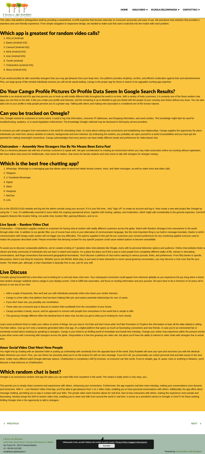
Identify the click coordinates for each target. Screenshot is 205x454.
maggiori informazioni (137, 442)
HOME (124, 10)
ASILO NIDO (138, 10)
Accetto (106, 446)
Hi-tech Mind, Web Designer (189, 451)
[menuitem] (124, 9)
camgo (42, 281)
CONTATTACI (190, 10)
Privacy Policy (122, 442)
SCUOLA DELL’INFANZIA (164, 10)
